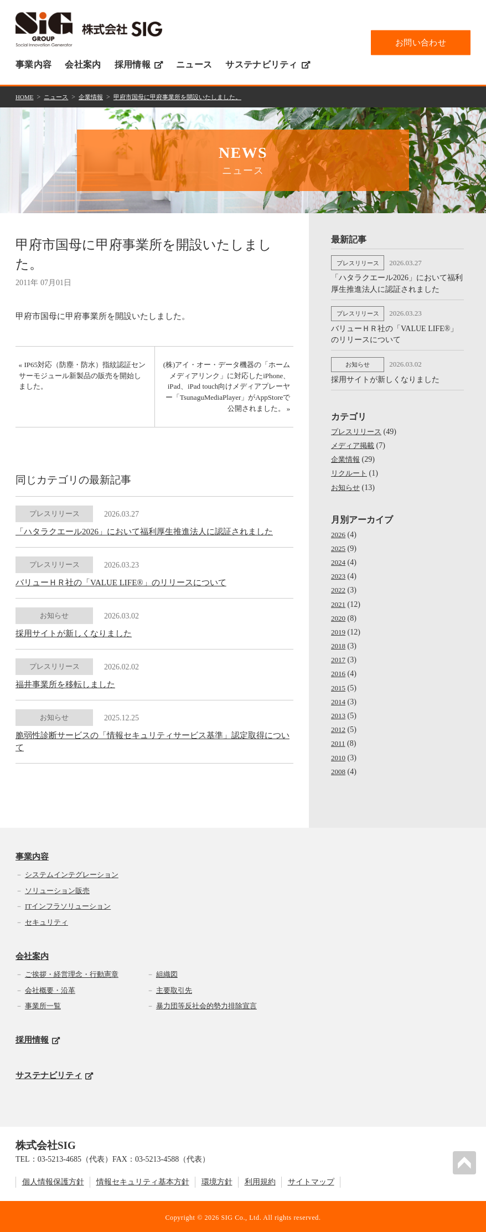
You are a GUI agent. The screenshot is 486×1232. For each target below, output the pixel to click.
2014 (339, 697)
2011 (338, 739)
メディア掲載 (354, 441)
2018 (339, 641)
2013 (339, 711)
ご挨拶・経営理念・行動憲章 (71, 972)
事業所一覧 (43, 1003)
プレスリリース (358, 427)
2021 (339, 600)
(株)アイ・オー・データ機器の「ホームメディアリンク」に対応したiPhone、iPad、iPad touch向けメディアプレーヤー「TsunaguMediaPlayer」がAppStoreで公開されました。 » (228, 390)
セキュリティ (46, 920)
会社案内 (83, 64)
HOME (25, 96)
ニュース (194, 64)
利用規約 (260, 1180)
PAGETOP (466, 1161)
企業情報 (95, 96)
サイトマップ (311, 1180)
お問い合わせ (420, 42)
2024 (339, 558)
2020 (339, 614)
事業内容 (33, 64)
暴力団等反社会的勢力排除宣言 (206, 1003)
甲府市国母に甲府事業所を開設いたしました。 (189, 96)
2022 (339, 585)
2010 (339, 753)
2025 (339, 544)
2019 (339, 627)
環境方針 (216, 1180)
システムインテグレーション (71, 872)
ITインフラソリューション (68, 904)
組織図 (167, 972)
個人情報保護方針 (53, 1180)
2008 (339, 767)
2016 (339, 670)
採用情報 (139, 64)
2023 (339, 572)
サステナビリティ (267, 64)
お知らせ (346, 483)
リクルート (350, 469)
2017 (339, 655)
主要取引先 (174, 988)
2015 (339, 683)
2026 (339, 530)
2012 (339, 725)
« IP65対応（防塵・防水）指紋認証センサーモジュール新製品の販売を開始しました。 (79, 378)
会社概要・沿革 (50, 988)
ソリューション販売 (57, 888)
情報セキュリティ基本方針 (142, 1180)
